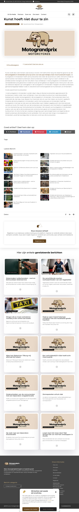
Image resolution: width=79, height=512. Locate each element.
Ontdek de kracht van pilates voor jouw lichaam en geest (61, 164)
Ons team (36, 14)
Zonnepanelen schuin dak (53, 397)
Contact (43, 14)
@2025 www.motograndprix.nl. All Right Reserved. (18, 509)
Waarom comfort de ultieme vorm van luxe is (26, 171)
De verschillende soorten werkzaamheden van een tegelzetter (57, 282)
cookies (50, 500)
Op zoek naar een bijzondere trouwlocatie (17, 437)
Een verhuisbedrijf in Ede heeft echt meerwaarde (57, 359)
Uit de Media (56, 478)
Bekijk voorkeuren (48, 509)
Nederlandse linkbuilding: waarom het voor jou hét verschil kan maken (58, 489)
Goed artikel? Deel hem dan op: (33, 67)
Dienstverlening (12, 27)
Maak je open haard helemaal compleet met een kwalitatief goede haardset (57, 321)
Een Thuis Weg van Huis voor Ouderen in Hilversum (25, 206)
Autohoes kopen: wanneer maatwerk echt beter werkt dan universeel (25, 157)
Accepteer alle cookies (30, 509)
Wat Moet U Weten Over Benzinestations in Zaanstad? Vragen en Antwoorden (26, 178)
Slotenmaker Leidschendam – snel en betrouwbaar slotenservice (24, 185)
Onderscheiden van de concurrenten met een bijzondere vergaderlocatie (20, 398)
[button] (56, 492)
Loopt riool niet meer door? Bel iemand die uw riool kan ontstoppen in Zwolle (58, 437)
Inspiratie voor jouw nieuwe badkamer (61, 157)
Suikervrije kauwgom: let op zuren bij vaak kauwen (26, 164)
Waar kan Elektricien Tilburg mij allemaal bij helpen (18, 359)
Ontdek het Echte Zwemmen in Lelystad (25, 191)
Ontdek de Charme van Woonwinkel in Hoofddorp (61, 192)
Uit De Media (11, 14)
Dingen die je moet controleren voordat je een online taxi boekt (18, 321)
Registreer (55, 483)
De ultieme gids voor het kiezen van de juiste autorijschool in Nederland (61, 178)
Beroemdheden (57, 476)
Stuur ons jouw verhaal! (39, 234)
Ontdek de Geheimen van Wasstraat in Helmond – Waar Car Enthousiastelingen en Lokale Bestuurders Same (62, 200)
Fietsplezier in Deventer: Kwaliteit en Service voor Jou (60, 185)
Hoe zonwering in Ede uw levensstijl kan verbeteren (25, 199)
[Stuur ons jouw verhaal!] (39, 228)
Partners (20, 14)
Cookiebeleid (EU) (66, 509)
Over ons (28, 14)
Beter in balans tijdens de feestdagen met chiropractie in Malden (62, 171)
